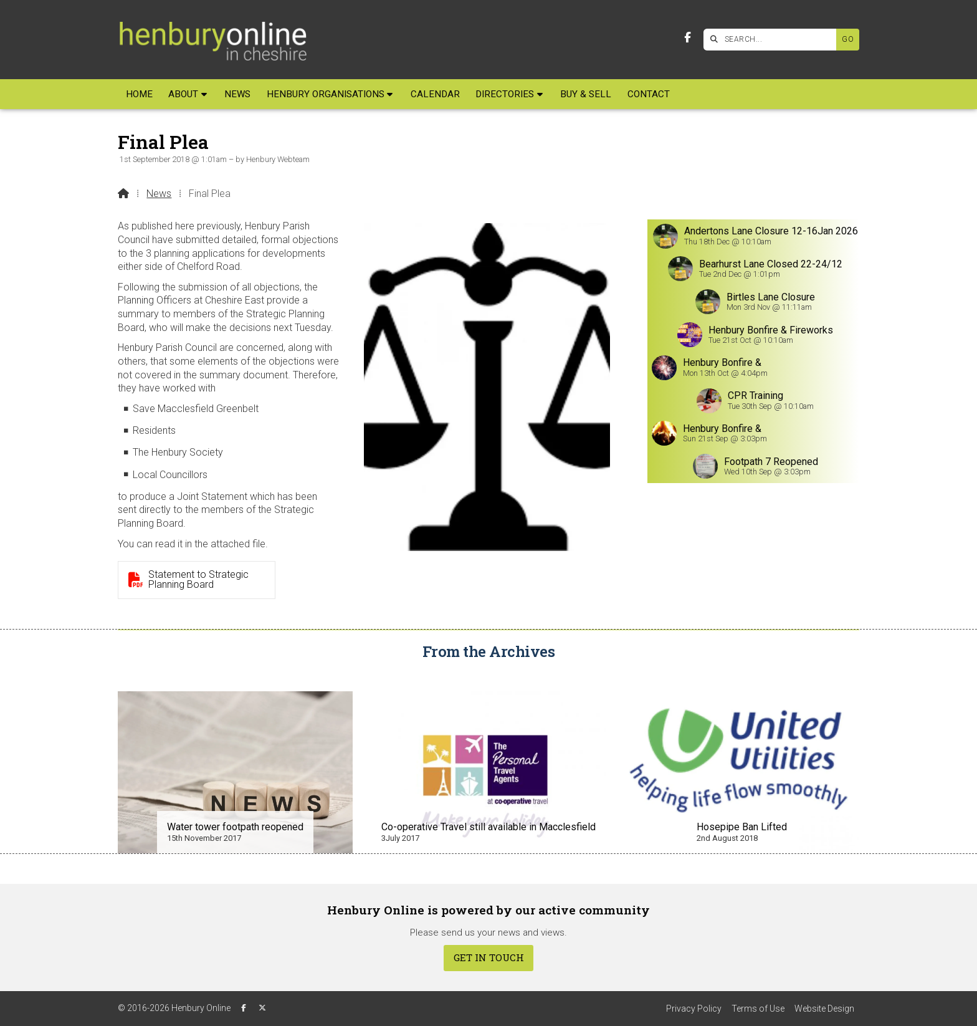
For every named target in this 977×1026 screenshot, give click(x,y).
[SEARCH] (773, 39)
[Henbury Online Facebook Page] (687, 38)
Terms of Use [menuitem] (758, 1009)
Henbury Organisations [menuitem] (325, 94)
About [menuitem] (183, 94)
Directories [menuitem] (504, 94)
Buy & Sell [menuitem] (585, 94)
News (158, 193)
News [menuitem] (237, 94)
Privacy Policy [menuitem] (694, 1009)
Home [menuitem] (139, 94)
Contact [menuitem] (648, 94)
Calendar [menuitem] (435, 94)
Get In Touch (489, 957)
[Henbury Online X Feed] (262, 1008)
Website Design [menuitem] (824, 1009)
